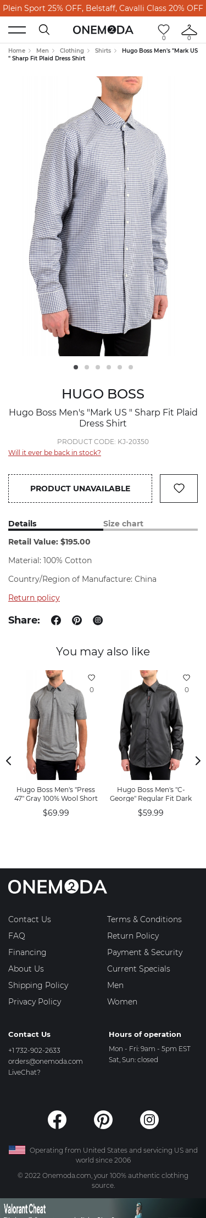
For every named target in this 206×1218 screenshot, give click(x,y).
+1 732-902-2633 (34, 1050)
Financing (27, 952)
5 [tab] (120, 367)
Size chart (123, 524)
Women (122, 1002)
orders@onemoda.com (45, 1061)
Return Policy (133, 936)
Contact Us (29, 919)
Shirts (103, 50)
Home (16, 50)
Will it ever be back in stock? (54, 452)
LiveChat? (24, 1072)
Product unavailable (80, 488)
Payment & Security (144, 952)
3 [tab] (98, 367)
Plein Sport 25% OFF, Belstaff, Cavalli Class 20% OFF (103, 8)
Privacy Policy (34, 1002)
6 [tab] (131, 367)
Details (22, 524)
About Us (26, 969)
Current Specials (138, 969)
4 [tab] (109, 367)
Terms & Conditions (144, 919)
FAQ (16, 936)
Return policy (34, 598)
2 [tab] (87, 367)
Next (197, 760)
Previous (8, 760)
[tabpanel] (103, 216)
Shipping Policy (38, 985)
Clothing (72, 50)
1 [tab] (76, 367)
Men (42, 50)
